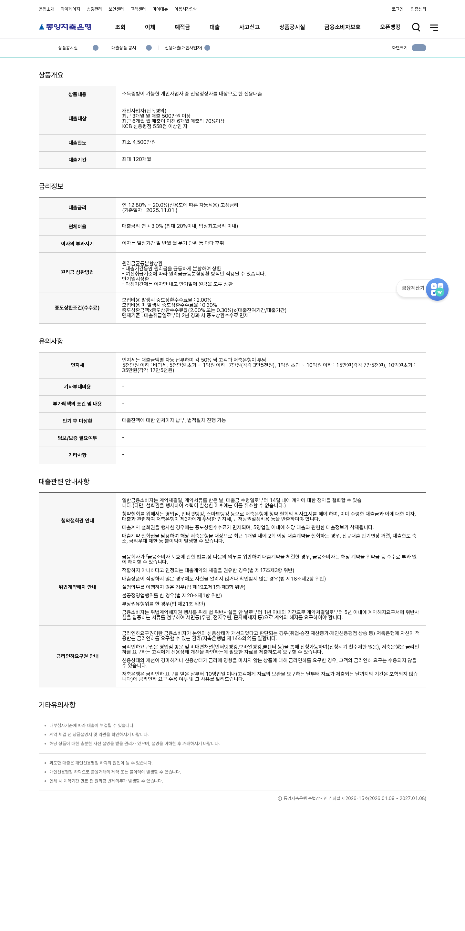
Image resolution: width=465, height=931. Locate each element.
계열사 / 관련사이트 (366, 909)
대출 (215, 27)
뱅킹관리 (94, 9)
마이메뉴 (160, 9)
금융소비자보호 (343, 27)
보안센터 (116, 9)
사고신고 (249, 27)
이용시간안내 (186, 9)
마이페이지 (70, 9)
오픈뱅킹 (390, 27)
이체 (150, 27)
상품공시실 (292, 27)
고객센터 (138, 9)
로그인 (397, 9)
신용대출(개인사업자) (183, 47)
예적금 (182, 27)
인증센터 (418, 9)
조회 (120, 27)
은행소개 (46, 9)
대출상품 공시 (123, 47)
